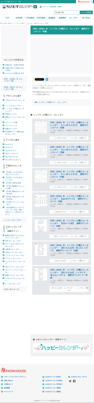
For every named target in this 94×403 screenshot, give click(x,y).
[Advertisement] (62, 55)
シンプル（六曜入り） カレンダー (52, 102)
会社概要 (7, 388)
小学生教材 (30, 18)
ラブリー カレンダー (13, 258)
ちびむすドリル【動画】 (53, 392)
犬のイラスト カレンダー (15, 267)
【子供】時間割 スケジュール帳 (15, 187)
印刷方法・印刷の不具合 (14, 65)
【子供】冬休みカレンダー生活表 (14, 198)
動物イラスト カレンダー (15, 275)
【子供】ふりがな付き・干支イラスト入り (14, 173)
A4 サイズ (9, 144)
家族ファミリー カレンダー (15, 118)
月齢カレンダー (11, 129)
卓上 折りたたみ (11, 157)
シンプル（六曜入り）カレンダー (14, 110)
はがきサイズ (10, 150)
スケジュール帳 (11, 122)
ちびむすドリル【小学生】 (54, 380)
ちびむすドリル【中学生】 (54, 384)
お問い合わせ (8, 380)
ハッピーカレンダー (12, 220)
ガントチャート (11, 125)
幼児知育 (19, 18)
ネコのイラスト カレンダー (15, 279)
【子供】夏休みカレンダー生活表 (14, 192)
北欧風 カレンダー (12, 249)
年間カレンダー (11, 114)
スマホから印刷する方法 (14, 73)
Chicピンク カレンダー (14, 252)
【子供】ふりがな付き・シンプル (14, 179)
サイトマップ (8, 392)
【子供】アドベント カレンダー (15, 203)
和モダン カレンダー (13, 241)
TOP (7, 18)
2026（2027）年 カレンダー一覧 (13, 88)
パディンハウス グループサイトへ (15, 377)
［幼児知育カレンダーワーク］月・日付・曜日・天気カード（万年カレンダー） (14, 210)
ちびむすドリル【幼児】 (53, 377)
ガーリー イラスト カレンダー (15, 271)
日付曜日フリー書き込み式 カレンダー (14, 133)
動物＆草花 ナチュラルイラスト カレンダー (15, 236)
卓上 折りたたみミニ (13, 160)
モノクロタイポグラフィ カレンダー (14, 245)
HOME (86, 18)
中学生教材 (41, 18)
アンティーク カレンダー (15, 255)
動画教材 (62, 18)
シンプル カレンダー (13, 106)
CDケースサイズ (11, 153)
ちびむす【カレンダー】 (79, 377)
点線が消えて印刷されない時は (14, 69)
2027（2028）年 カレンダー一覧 (13, 80)
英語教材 (51, 18)
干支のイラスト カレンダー (15, 101)
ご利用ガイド (8, 384)
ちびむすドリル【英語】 (53, 388)
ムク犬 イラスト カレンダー (15, 262)
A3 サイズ (9, 147)
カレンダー (73, 18)
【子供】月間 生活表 (13, 183)
